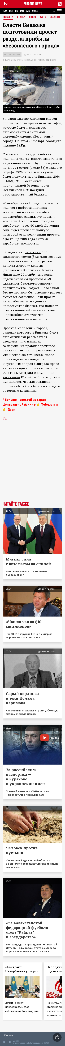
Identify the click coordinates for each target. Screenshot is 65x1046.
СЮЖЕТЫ (55, 17)
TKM (22, 11)
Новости (8, 17)
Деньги (27, 54)
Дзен (11, 409)
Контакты (8, 1035)
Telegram (48, 404)
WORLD (35, 11)
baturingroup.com (35, 1043)
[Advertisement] (32, 466)
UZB (28, 11)
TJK (16, 11)
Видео (33, 17)
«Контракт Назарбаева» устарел (21, 969)
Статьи (21, 17)
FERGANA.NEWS (33, 4)
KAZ (5, 11)
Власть (37, 54)
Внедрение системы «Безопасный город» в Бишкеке (29, 60)
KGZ (11, 11)
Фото (43, 17)
